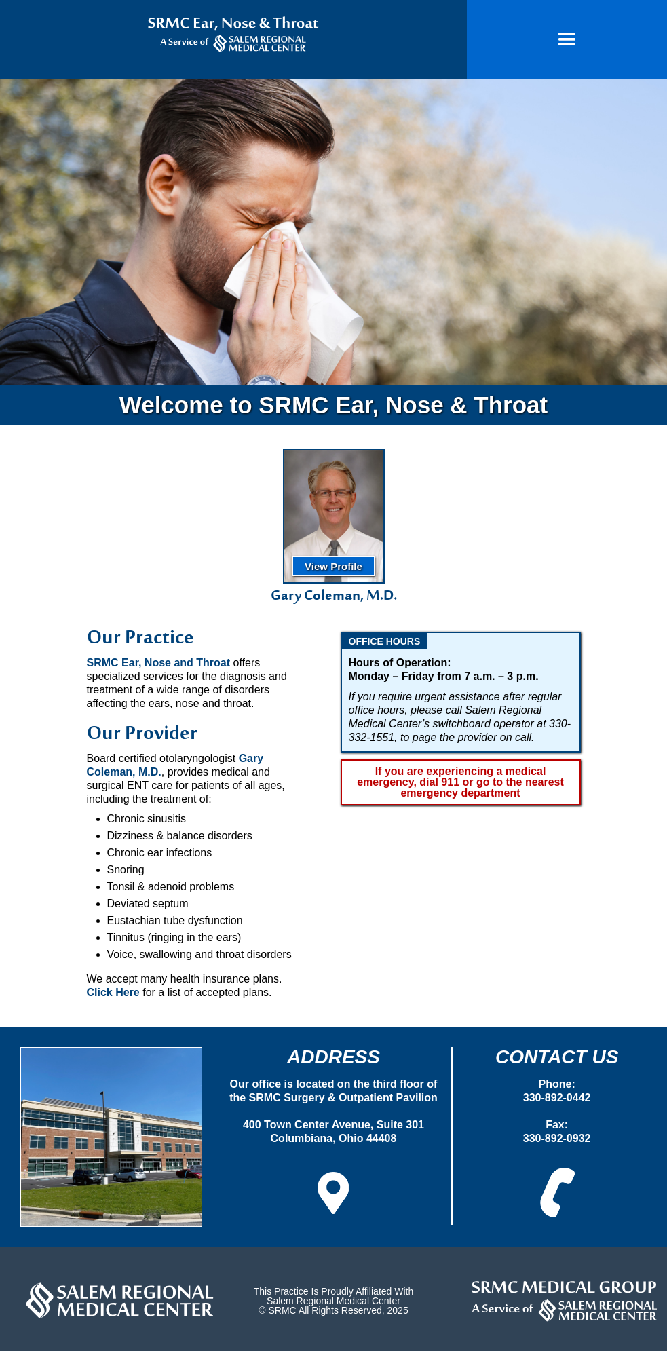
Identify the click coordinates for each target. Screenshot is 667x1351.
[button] (567, 39)
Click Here (113, 992)
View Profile (333, 566)
